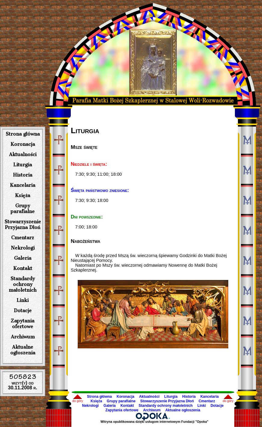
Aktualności (22, 154)
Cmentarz (22, 237)
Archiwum (23, 337)
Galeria (22, 258)
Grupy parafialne (23, 208)
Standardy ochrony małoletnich (22, 284)
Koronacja (23, 144)
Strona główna (23, 134)
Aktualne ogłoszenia (22, 350)
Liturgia (22, 165)
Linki (23, 300)
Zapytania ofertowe (22, 323)
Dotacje (23, 310)
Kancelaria (22, 185)
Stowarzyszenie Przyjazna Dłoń (23, 224)
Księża (22, 195)
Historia (22, 175)
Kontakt (22, 268)
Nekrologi (23, 248)
